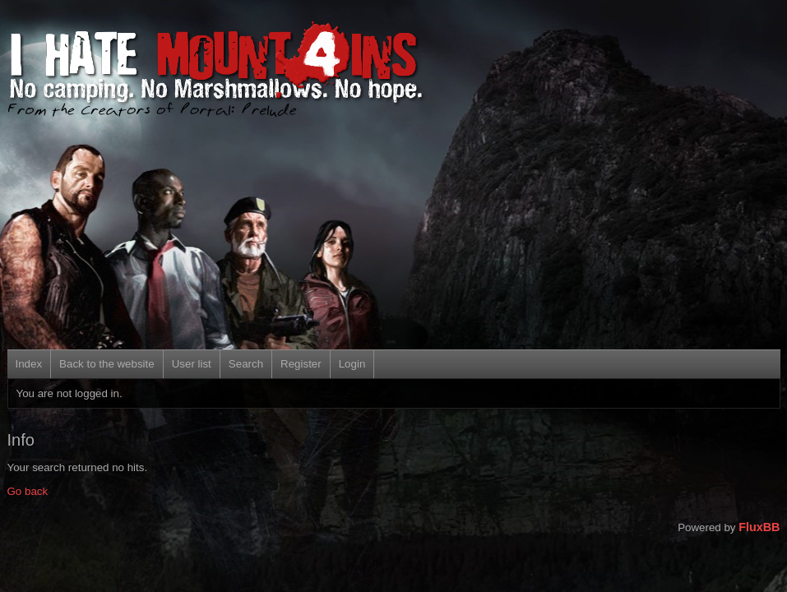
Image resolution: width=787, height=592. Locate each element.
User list (191, 364)
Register (301, 364)
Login (352, 364)
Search (246, 364)
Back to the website (107, 364)
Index (29, 364)
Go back (28, 491)
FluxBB (759, 527)
